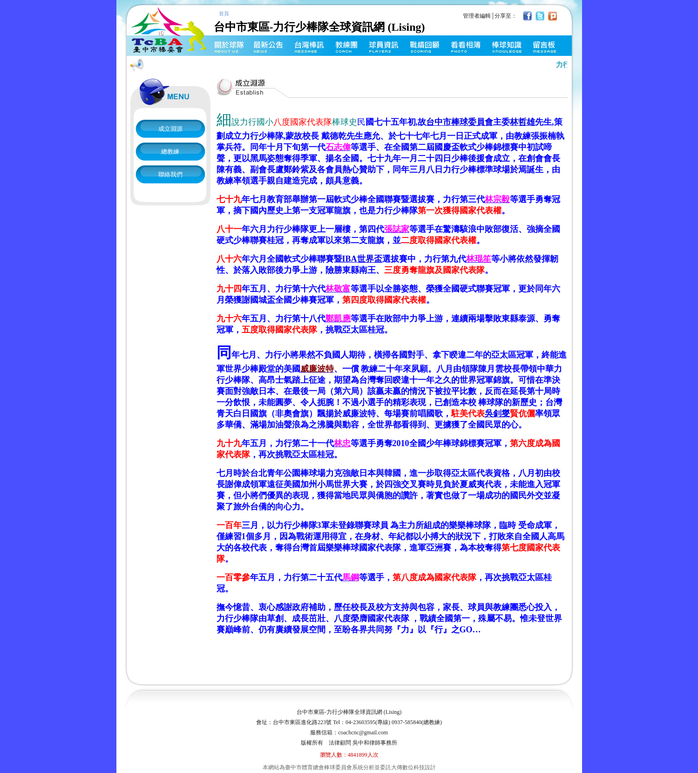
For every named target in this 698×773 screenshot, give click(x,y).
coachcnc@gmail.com (363, 732)
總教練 (170, 151)
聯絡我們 (170, 174)
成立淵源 (170, 128)
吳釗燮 (497, 413)
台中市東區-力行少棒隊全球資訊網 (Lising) (335, 21)
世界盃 (362, 259)
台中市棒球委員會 (459, 122)
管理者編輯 (477, 16)
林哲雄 (522, 122)
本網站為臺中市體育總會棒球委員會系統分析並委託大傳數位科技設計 (349, 767)
